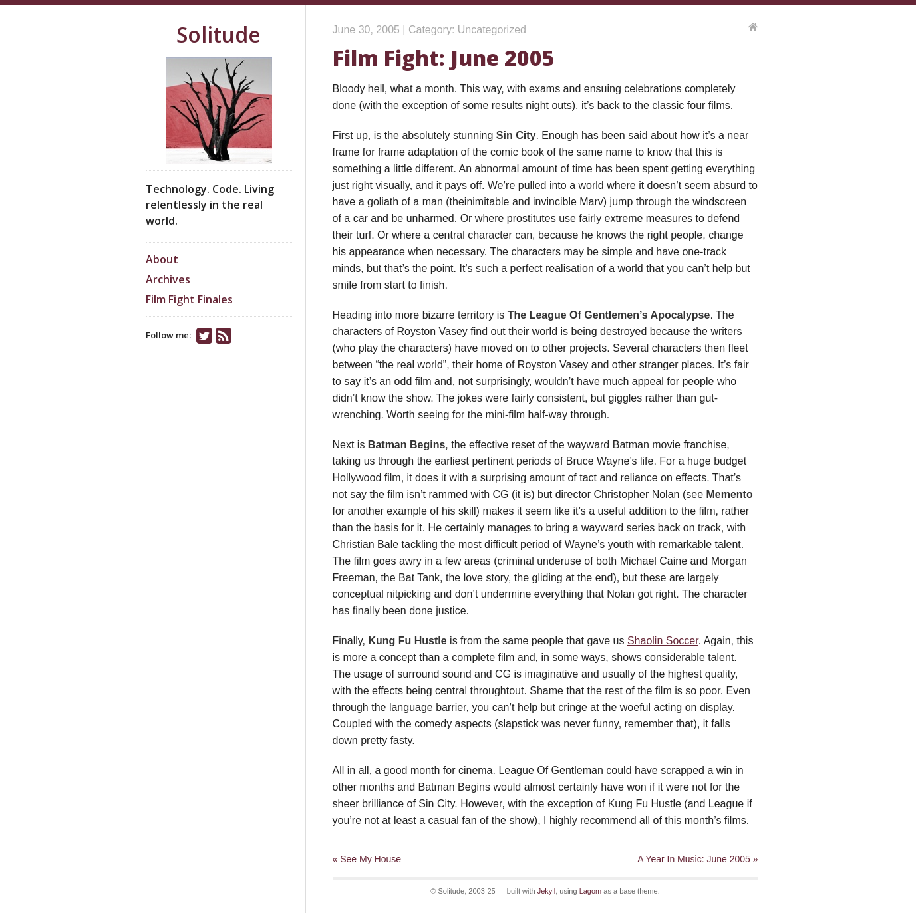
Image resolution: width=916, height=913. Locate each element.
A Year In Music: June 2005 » (697, 859)
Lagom (590, 891)
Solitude (218, 34)
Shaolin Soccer (662, 640)
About (162, 259)
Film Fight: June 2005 (444, 57)
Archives (168, 279)
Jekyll (546, 891)
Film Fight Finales (189, 299)
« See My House (367, 859)
